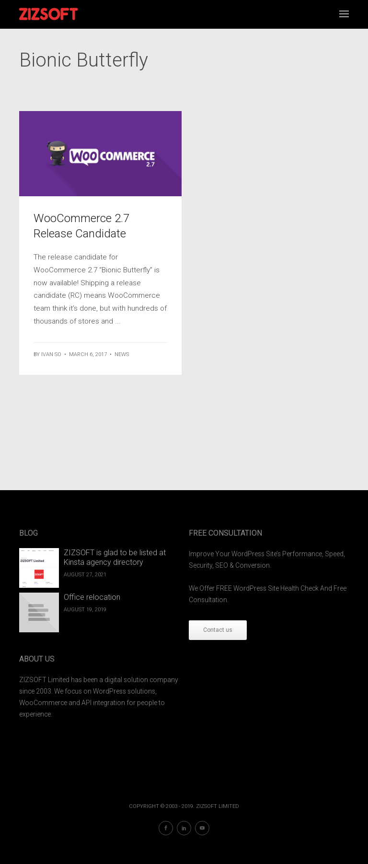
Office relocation (92, 597)
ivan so (51, 354)
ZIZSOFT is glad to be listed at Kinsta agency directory (115, 557)
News (122, 354)
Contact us (217, 630)
